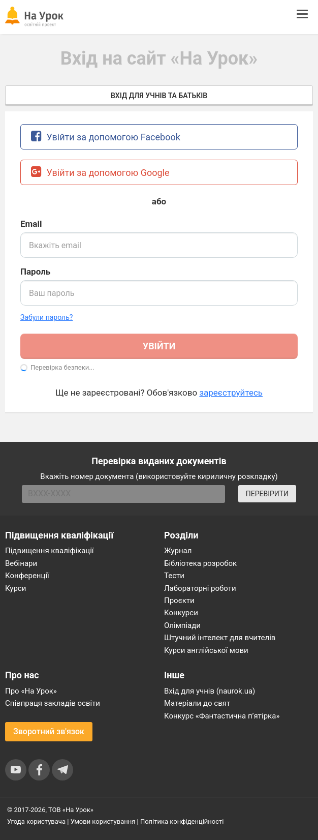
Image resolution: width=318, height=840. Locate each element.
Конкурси (181, 612)
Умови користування (103, 821)
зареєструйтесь (231, 392)
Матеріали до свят (197, 703)
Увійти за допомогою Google (100, 171)
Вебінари (21, 563)
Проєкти (179, 600)
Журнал (178, 550)
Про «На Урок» (31, 691)
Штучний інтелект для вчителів (219, 637)
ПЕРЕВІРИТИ (267, 494)
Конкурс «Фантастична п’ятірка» (221, 716)
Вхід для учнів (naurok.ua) (209, 691)
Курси (15, 588)
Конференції (27, 575)
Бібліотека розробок (200, 563)
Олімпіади (182, 625)
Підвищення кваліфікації (49, 550)
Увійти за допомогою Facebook (105, 136)
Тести (174, 575)
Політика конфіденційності (182, 821)
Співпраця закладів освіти (52, 703)
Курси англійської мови (206, 650)
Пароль (35, 271)
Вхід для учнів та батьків (159, 96)
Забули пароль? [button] (46, 317)
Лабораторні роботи (200, 588)
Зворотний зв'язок (48, 731)
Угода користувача (36, 821)
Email (31, 224)
